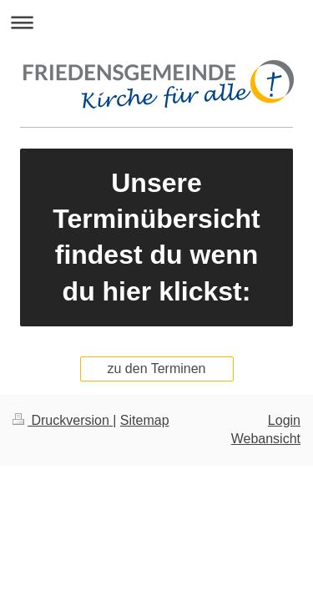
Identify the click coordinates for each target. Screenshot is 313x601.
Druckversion (63, 420)
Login (284, 420)
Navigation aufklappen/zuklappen (156, 22)
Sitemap (144, 420)
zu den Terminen (157, 368)
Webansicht (265, 439)
